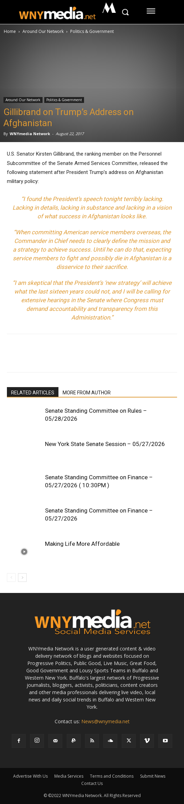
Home (10, 31)
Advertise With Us (30, 776)
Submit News (152, 776)
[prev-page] (11, 577)
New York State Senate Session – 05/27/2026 (105, 443)
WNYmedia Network (30, 133)
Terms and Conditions (112, 776)
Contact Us (92, 783)
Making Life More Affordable (82, 543)
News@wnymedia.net (105, 721)
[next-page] (22, 577)
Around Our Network (43, 31)
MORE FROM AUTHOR (87, 392)
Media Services (68, 776)
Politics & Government (92, 31)
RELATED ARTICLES (32, 392)
